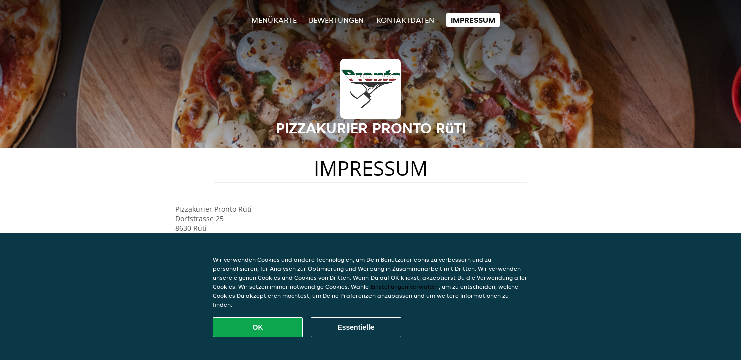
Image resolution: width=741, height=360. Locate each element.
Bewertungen (336, 20)
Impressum (473, 20)
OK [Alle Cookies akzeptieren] (258, 328)
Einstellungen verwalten (405, 286)
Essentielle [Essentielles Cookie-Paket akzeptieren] (355, 328)
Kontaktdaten (405, 20)
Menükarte (274, 20)
